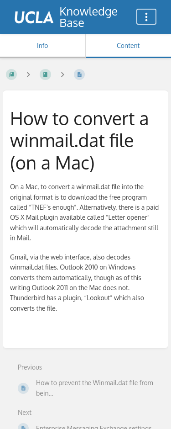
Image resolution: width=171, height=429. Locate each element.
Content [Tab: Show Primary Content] (128, 45)
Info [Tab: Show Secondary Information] (42, 45)
